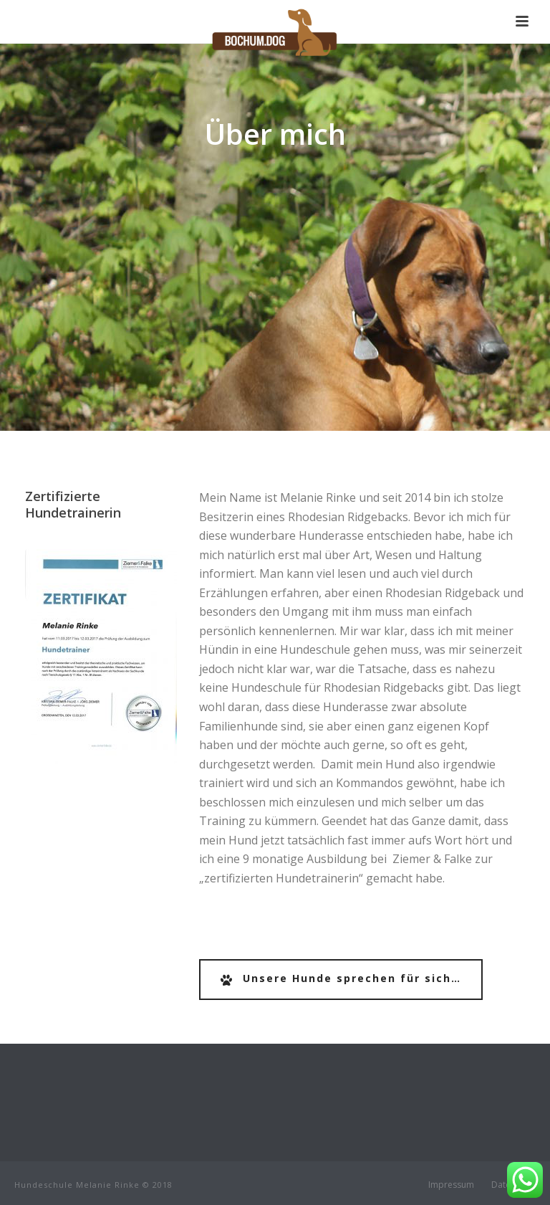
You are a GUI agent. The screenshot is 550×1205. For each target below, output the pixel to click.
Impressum (451, 1185)
